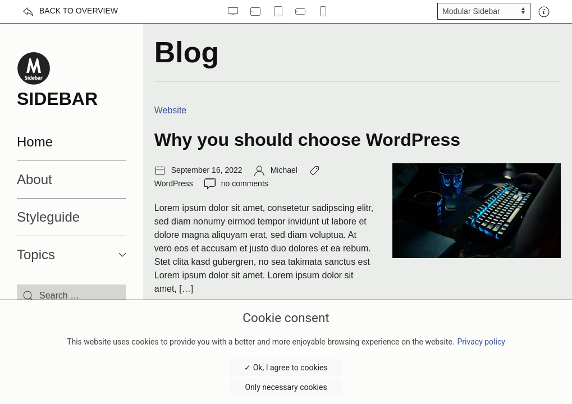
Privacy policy (481, 341)
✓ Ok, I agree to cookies (285, 367)
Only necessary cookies (286, 387)
